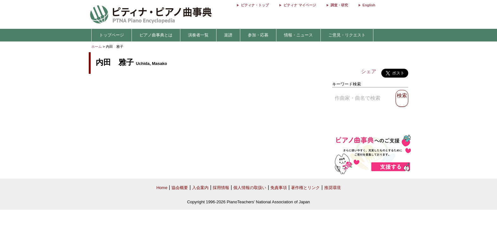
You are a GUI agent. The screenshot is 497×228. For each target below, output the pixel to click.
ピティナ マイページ (299, 5)
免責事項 (278, 187)
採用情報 (221, 187)
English (369, 5)
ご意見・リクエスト (346, 35)
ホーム (96, 46)
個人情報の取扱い (249, 187)
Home (161, 187)
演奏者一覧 (198, 35)
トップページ (111, 35)
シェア (368, 71)
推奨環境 (332, 187)
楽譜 (228, 35)
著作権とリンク (305, 187)
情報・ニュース (298, 35)
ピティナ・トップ (255, 5)
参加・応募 (258, 35)
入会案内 (200, 187)
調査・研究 (339, 5)
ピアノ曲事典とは (155, 35)
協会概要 (179, 187)
